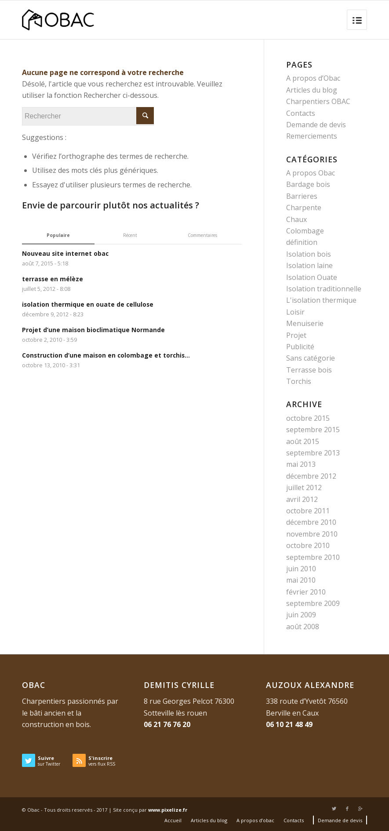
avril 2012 (302, 499)
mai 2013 (301, 464)
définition (301, 242)
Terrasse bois (309, 370)
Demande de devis (316, 124)
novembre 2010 (312, 534)
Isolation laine (309, 265)
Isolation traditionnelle (323, 289)
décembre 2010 (311, 522)
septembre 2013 (313, 453)
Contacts (300, 113)
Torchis (298, 381)
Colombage (305, 231)
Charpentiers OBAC (318, 101)
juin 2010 (301, 568)
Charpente (303, 207)
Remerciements (311, 136)
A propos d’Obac (313, 78)
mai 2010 (301, 580)
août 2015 (302, 441)
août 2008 (302, 626)
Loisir (295, 312)
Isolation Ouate (311, 277)
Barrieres (301, 196)
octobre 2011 (308, 511)
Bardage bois (308, 184)
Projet (296, 335)
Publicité (300, 346)
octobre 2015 (308, 418)
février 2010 (306, 592)
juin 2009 (301, 615)
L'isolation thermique (321, 300)
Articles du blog (311, 90)
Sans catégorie (310, 358)
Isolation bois (308, 254)
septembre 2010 (313, 557)
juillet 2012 (304, 487)
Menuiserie (305, 323)
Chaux (296, 219)
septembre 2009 (313, 603)
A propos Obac (310, 173)
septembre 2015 (313, 429)
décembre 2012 (311, 476)
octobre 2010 (308, 545)
